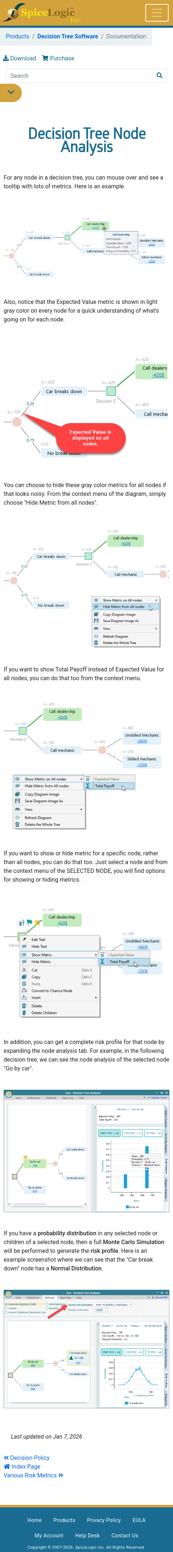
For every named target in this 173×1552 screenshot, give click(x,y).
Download (19, 58)
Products (17, 36)
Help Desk (87, 1535)
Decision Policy (30, 1457)
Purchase (58, 58)
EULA (139, 1520)
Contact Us (124, 1535)
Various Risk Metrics (30, 1475)
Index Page (22, 1466)
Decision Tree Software (68, 36)
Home (34, 1520)
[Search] (79, 76)
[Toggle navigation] (157, 13)
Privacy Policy (104, 1520)
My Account (49, 1535)
